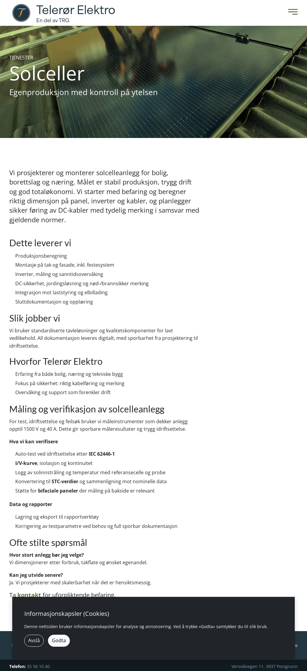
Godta (59, 640)
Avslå (34, 640)
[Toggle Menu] (291, 13)
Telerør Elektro (75, 10)
